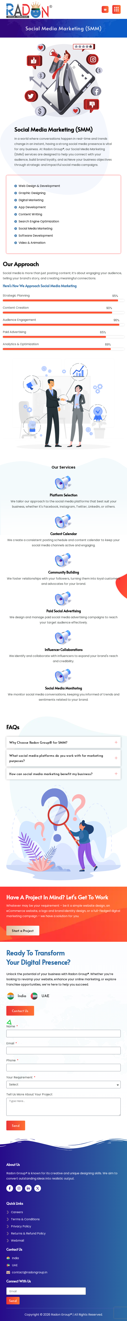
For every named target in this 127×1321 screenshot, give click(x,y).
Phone (11, 1061)
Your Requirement (19, 1078)
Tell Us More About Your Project (29, 1095)
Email (10, 1044)
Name (11, 1027)
